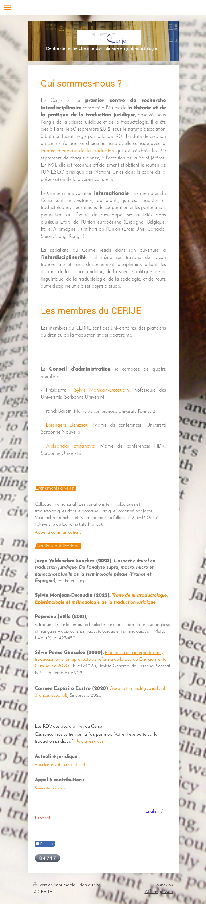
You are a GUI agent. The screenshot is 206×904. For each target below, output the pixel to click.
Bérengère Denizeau (67, 425)
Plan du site (89, 885)
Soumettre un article (50, 788)
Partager (45, 844)
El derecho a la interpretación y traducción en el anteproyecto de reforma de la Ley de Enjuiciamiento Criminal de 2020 (100, 659)
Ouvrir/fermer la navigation (103, 7)
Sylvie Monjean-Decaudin (101, 390)
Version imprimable (54, 885)
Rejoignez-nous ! (91, 741)
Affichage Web (159, 891)
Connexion (163, 885)
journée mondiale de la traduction (77, 151)
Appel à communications (58, 532)
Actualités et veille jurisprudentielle (61, 765)
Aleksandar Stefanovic (70, 446)
